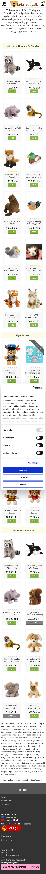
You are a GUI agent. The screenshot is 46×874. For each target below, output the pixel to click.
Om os (3, 808)
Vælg (35, 380)
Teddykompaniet (23, 28)
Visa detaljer (32, 463)
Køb (12, 91)
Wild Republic (36, 25)
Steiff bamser (28, 31)
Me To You (7, 28)
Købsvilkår (5, 804)
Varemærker (6, 801)
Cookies (4, 797)
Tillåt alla (23, 470)
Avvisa (23, 484)
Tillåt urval (23, 477)
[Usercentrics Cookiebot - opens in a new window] (32, 387)
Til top (23, 789)
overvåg (34, 622)
